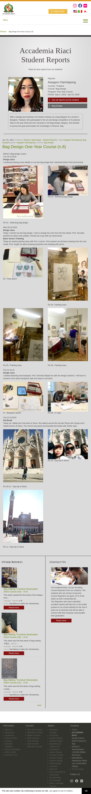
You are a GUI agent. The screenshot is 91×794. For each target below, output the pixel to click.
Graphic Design (56, 758)
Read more (14, 607)
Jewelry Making (56, 738)
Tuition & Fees (11, 738)
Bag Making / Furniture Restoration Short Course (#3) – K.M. (21, 590)
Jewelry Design (55, 741)
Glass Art (53, 769)
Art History (53, 735)
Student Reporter (50, 140)
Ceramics (53, 766)
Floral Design (55, 780)
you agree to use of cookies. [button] (61, 791)
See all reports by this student (65, 100)
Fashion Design (56, 761)
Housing (8, 741)
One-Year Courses (35, 730)
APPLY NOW (10, 752)
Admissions (9, 732)
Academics (9, 735)
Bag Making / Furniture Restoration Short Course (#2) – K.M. (21, 635)
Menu (5, 20)
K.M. (21, 601)
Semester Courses (35, 732)
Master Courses (33, 735)
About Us (8, 730)
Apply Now (59, 11)
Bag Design (57, 106)
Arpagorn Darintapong (72, 140)
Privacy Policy (78, 769)
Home (4, 32)
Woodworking (34, 603)
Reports (27, 140)
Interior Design (55, 752)
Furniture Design (56, 755)
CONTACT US (11, 755)
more (39, 705)
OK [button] (86, 791)
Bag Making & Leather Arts (19, 603)
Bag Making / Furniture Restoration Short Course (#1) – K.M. (21, 681)
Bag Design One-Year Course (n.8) (34, 146)
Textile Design (55, 763)
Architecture (54, 749)
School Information (12, 749)
